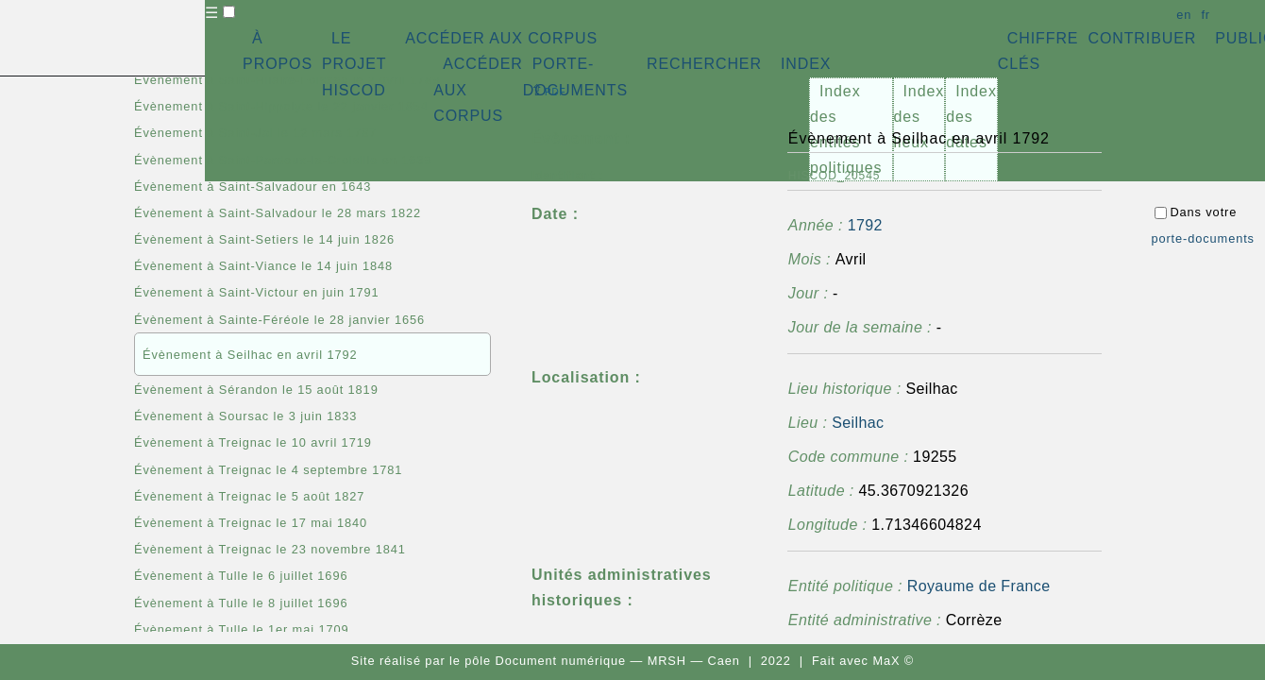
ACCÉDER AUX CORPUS (501, 38)
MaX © (893, 661)
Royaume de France (979, 586)
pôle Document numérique (545, 661)
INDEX (806, 64)
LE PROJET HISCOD (354, 63)
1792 (865, 225)
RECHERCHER (704, 64)
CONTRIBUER (1142, 38)
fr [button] (1205, 15)
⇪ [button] (548, 90)
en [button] (1183, 15)
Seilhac (858, 423)
